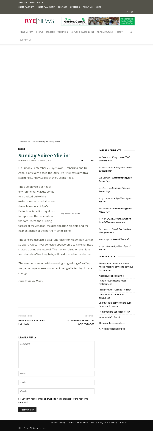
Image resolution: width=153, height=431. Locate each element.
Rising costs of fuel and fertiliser (115, 289)
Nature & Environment (82, 32)
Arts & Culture (105, 32)
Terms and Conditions (78, 422)
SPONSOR (75, 7)
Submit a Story (26, 7)
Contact (62, 7)
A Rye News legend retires (112, 329)
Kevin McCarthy (28, 160)
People (39, 32)
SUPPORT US (25, 40)
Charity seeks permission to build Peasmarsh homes (115, 304)
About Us (87, 7)
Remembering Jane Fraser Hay (114, 312)
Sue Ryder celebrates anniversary (81, 322)
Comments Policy (57, 422)
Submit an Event (46, 7)
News (21, 149)
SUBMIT (119, 32)
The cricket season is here (112, 323)
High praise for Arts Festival (31, 322)
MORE (98, 7)
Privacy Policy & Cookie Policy (104, 422)
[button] (131, 32)
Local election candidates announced (111, 296)
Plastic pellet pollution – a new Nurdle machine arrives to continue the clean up (116, 266)
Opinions (50, 32)
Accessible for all (121, 239)
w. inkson (103, 157)
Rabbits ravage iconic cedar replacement (112, 282)
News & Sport (26, 32)
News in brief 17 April (109, 317)
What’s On (63, 32)
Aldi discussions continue (111, 276)
